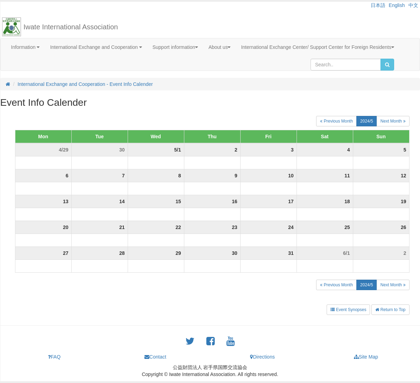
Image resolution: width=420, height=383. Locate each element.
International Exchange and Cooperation (96, 47)
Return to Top (390, 309)
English (397, 5)
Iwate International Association (70, 27)
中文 (413, 5)
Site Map (366, 357)
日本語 (378, 5)
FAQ (54, 357)
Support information (175, 47)
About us (219, 47)
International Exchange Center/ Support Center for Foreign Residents (317, 47)
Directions (262, 357)
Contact (155, 357)
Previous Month (336, 121)
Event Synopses (348, 309)
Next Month (393, 121)
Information (25, 47)
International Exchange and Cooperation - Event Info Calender (85, 84)
